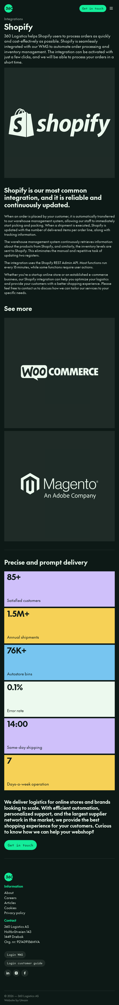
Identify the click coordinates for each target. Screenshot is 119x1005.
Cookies (10, 907)
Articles (10, 902)
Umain (23, 1000)
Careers (10, 897)
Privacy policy (14, 912)
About (9, 892)
